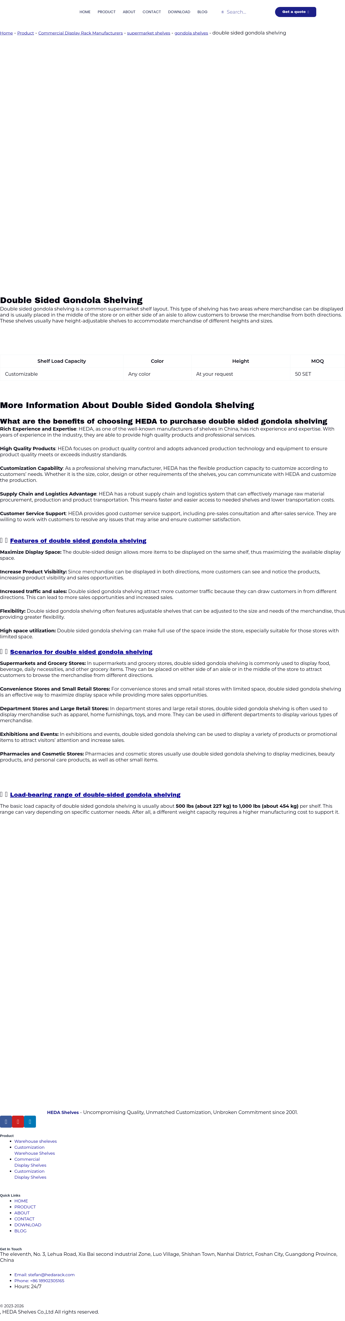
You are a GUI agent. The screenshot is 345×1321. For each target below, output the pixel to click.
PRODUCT (107, 12)
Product (29, 33)
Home (7, 33)
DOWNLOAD (179, 12)
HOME (85, 12)
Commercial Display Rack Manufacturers (91, 33)
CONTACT (152, 12)
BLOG (202, 12)
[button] (172, 540)
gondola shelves (218, 33)
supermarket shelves (170, 33)
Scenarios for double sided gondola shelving (96, 651)
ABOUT (129, 12)
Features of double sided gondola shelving (93, 540)
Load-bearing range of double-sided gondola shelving (114, 794)
